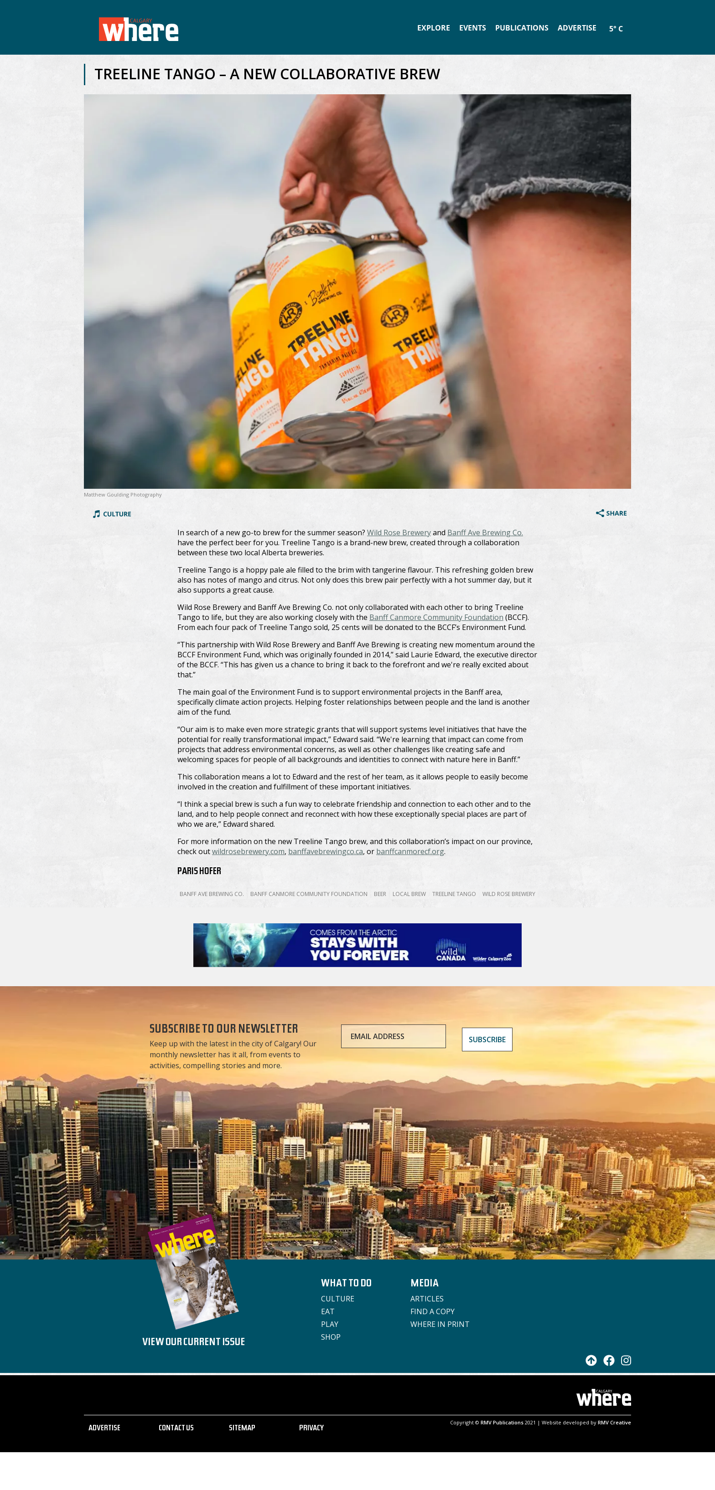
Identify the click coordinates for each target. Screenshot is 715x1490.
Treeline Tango (454, 894)
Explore (433, 28)
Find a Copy (432, 1311)
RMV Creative (614, 1422)
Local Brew (409, 894)
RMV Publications (502, 1422)
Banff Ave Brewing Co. (485, 532)
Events (472, 28)
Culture (337, 1299)
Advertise (577, 28)
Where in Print (440, 1324)
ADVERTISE (104, 1429)
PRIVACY (311, 1429)
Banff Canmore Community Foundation (436, 617)
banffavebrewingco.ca (325, 851)
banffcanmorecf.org (410, 851)
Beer (380, 894)
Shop (331, 1337)
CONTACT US (176, 1429)
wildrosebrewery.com (248, 851)
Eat (328, 1311)
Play (329, 1324)
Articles (427, 1299)
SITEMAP (242, 1429)
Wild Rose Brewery (399, 532)
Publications (522, 28)
